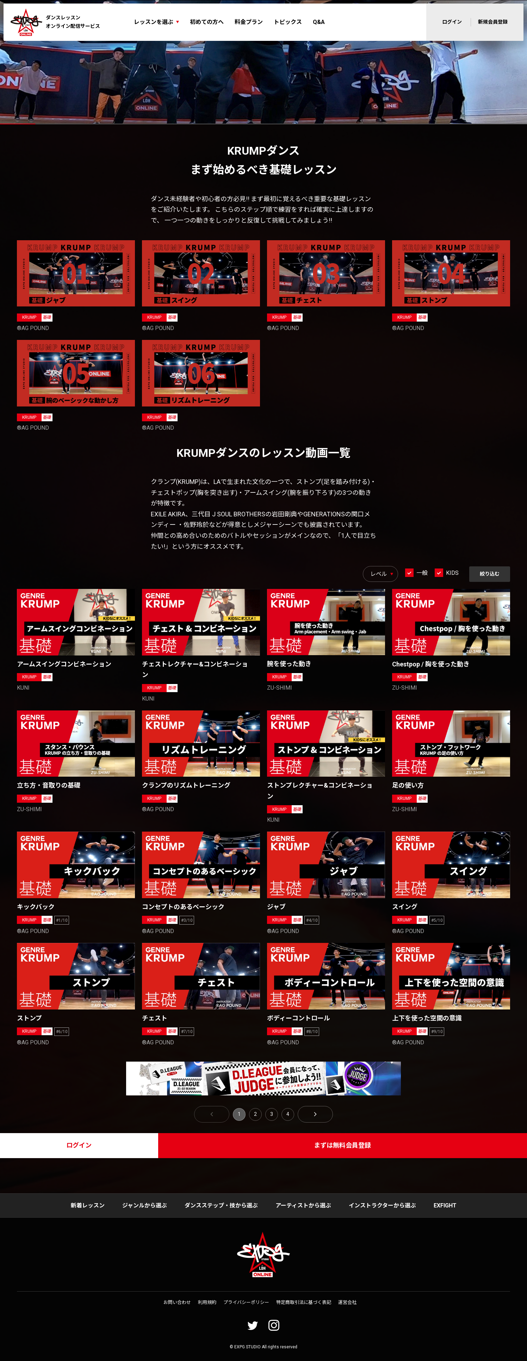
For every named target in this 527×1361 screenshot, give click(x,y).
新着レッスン (88, 1205)
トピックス (288, 22)
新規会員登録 (493, 22)
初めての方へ (207, 22)
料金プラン (249, 22)
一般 (422, 573)
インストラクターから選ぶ (382, 1205)
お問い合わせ (177, 1302)
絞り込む (490, 574)
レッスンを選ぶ (153, 22)
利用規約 (207, 1302)
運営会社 (347, 1302)
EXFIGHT (445, 1205)
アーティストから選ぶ (303, 1205)
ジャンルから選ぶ (144, 1205)
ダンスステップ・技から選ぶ (221, 1205)
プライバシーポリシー (246, 1302)
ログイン (452, 22)
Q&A (319, 22)
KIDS (452, 573)
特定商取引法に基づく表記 (303, 1302)
